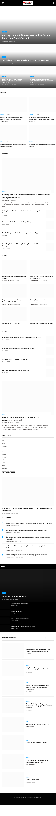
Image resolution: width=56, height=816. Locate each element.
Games (3, 56)
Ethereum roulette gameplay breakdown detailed (42, 145)
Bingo (3, 443)
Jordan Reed (5, 41)
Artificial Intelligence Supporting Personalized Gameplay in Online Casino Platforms (41, 80)
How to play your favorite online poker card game (40, 301)
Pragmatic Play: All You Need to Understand (15, 359)
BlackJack (4, 446)
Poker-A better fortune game (11, 323)
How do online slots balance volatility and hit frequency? (19, 348)
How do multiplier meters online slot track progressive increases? (21, 337)
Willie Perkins (5, 84)
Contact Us (25, 811)
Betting (4, 31)
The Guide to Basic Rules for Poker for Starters (14, 277)
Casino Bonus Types (32, 790)
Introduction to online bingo (14, 596)
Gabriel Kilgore (33, 84)
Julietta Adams (7, 280)
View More (50, 638)
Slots (3, 414)
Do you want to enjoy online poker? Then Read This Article (13, 301)
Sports (3, 465)
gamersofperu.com (37, 808)
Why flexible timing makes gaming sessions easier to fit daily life (26, 60)
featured (4, 454)
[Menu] (3, 3)
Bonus (3, 449)
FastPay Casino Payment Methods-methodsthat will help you (37, 770)
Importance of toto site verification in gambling (16, 222)
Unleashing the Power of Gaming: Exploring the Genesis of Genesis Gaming (22, 245)
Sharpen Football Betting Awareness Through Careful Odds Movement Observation (12, 80)
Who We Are (32, 811)
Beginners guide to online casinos (36, 750)
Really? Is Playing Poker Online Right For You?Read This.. (41, 277)
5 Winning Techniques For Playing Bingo (23, 626)
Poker (3, 460)
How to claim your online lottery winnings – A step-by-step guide (21, 233)
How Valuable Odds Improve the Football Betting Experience (13, 145)
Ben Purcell (4, 63)
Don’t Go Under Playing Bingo (20, 618)
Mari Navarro (30, 732)
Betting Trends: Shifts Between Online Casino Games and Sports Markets (26, 36)
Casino (3, 76)
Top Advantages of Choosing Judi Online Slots (15, 370)
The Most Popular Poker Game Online (41, 323)
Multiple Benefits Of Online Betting (37, 730)
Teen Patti (4, 468)
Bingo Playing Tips (16, 611)
